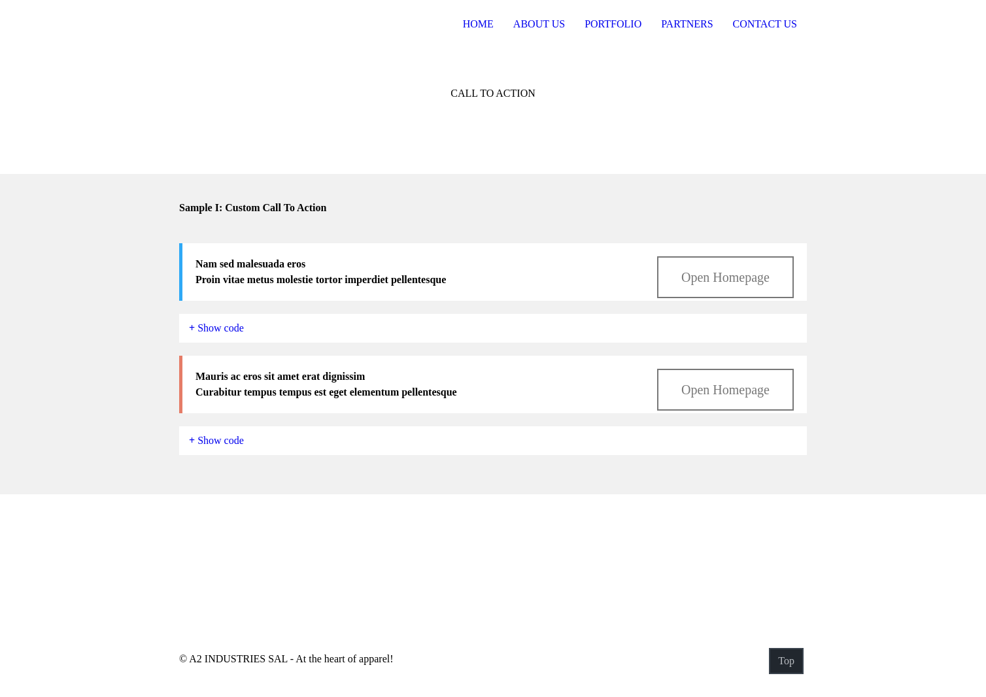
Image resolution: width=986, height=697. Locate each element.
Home (478, 23)
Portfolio (613, 23)
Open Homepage (725, 277)
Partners (687, 23)
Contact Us (765, 23)
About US (539, 23)
